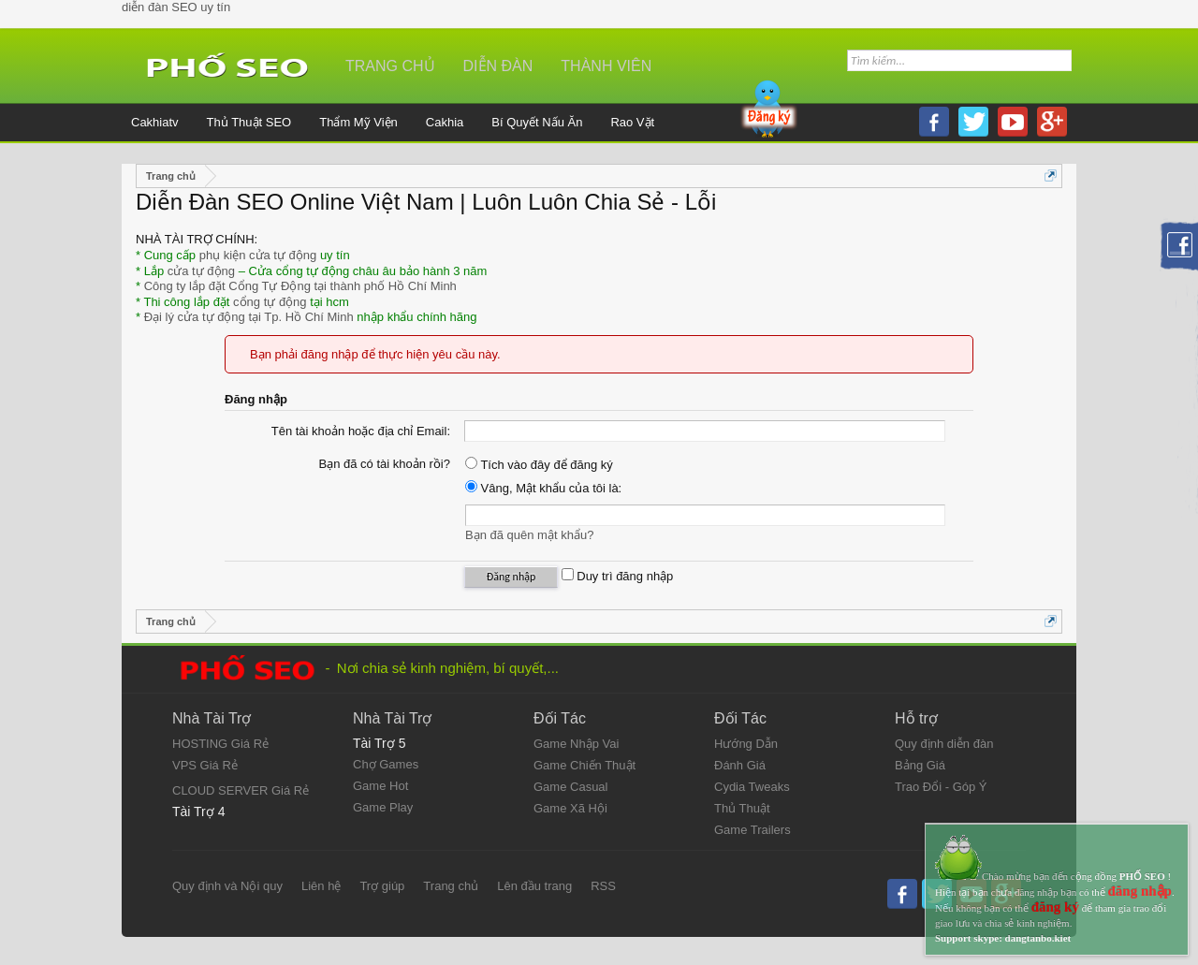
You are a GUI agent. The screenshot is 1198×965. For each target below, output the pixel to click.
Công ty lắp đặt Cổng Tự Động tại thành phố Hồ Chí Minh (300, 286)
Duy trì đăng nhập (618, 576)
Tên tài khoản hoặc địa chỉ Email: (360, 431)
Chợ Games (385, 764)
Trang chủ (390, 66)
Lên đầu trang (534, 886)
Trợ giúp (381, 886)
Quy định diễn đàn (944, 744)
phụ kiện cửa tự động (258, 255)
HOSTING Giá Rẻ (220, 744)
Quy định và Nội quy (227, 886)
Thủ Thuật (742, 808)
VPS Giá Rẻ (205, 765)
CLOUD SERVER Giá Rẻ (240, 790)
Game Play (383, 807)
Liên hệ (321, 886)
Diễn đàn (498, 66)
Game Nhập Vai (576, 744)
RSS (603, 886)
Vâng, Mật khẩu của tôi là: (543, 488)
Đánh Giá (740, 765)
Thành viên (606, 66)
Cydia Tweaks (752, 787)
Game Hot (380, 786)
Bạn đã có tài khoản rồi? (384, 464)
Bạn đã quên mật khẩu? (529, 535)
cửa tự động (201, 271)
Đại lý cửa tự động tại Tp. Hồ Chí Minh (249, 317)
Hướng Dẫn (746, 744)
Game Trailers (752, 830)
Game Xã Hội (570, 808)
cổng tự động (270, 302)
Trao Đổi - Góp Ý (941, 787)
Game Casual (570, 787)
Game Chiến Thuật (584, 765)
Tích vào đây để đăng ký (539, 465)
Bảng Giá (920, 765)
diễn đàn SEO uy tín (176, 7)
